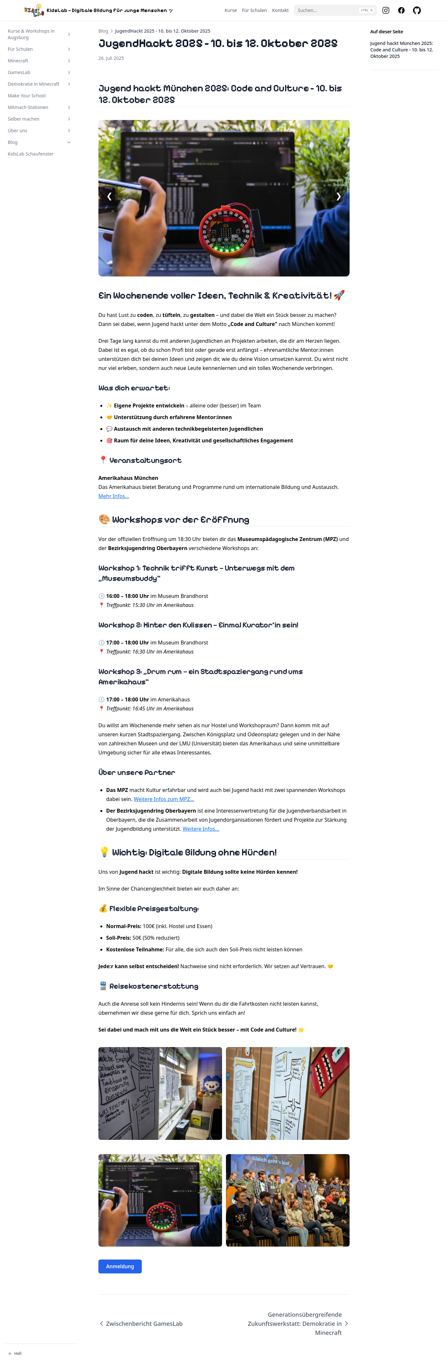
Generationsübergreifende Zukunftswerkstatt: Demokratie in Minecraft (299, 1323)
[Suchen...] (335, 10)
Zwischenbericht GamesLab (140, 1323)
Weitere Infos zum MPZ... (164, 799)
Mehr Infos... (113, 496)
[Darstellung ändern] (41, 1353)
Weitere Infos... (201, 828)
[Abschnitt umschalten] (69, 34)
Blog (103, 31)
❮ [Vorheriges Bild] (109, 195)
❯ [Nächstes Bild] (338, 195)
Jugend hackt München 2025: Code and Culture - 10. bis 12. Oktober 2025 (401, 49)
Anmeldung (120, 1266)
